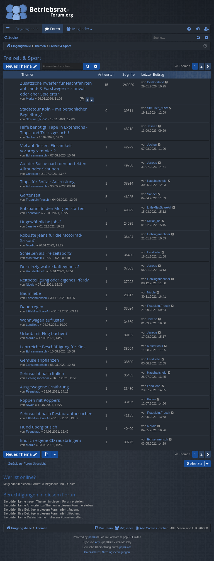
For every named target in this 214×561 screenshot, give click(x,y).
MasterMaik (34, 257)
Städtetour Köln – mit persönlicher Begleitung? (53, 111)
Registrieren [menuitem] (208, 29)
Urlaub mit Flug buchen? (43, 333)
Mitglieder (80, 28)
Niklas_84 (153, 220)
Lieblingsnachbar (158, 234)
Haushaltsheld (157, 180)
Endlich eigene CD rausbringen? (50, 440)
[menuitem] (189, 28)
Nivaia (30, 404)
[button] (208, 66)
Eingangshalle (26, 28)
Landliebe (153, 252)
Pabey (151, 399)
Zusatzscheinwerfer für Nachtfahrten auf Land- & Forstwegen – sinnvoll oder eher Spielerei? (56, 88)
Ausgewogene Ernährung (44, 386)
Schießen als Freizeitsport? (46, 253)
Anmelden (34, 37)
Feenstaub (33, 213)
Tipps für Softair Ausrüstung (47, 181)
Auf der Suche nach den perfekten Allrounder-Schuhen (53, 166)
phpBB (92, 537)
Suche (13, 37)
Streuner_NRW (36, 119)
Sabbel (30, 137)
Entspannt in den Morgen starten (52, 208)
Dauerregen (31, 306)
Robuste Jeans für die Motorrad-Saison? (51, 237)
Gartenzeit (30, 195)
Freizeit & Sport (22, 58)
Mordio (30, 245)
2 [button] (201, 66)
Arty (97, 542)
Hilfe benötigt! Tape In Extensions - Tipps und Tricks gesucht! (53, 129)
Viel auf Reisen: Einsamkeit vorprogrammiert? (46, 148)
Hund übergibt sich (38, 427)
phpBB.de (125, 547)
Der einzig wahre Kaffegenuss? (49, 266)
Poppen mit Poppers (40, 400)
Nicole (30, 284)
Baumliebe (30, 293)
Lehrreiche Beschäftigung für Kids (53, 346)
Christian (32, 173)
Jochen (152, 144)
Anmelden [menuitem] (199, 29)
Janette (152, 162)
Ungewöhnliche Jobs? (40, 221)
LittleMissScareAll (159, 207)
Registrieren (59, 37)
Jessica (152, 126)
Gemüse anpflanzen (39, 360)
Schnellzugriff (9, 29)
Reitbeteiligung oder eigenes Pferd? (54, 280)
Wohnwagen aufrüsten (42, 320)
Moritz (30, 98)
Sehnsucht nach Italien (42, 373)
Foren (55, 28)
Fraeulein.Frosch (37, 199)
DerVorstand (155, 82)
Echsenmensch (36, 155)
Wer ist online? (19, 477)
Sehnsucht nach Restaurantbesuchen (56, 413)
